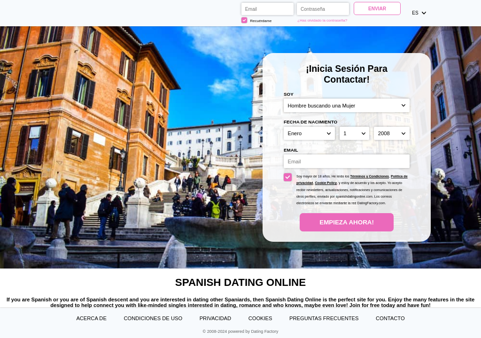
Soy (289, 94)
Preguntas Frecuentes (323, 318)
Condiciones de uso (153, 318)
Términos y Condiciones (369, 176)
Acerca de (91, 318)
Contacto (390, 318)
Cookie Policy (326, 183)
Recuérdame (256, 20)
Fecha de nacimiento (310, 121)
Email (291, 150)
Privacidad (215, 318)
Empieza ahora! (346, 222)
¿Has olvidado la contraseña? (322, 20)
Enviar (377, 8)
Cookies (260, 318)
